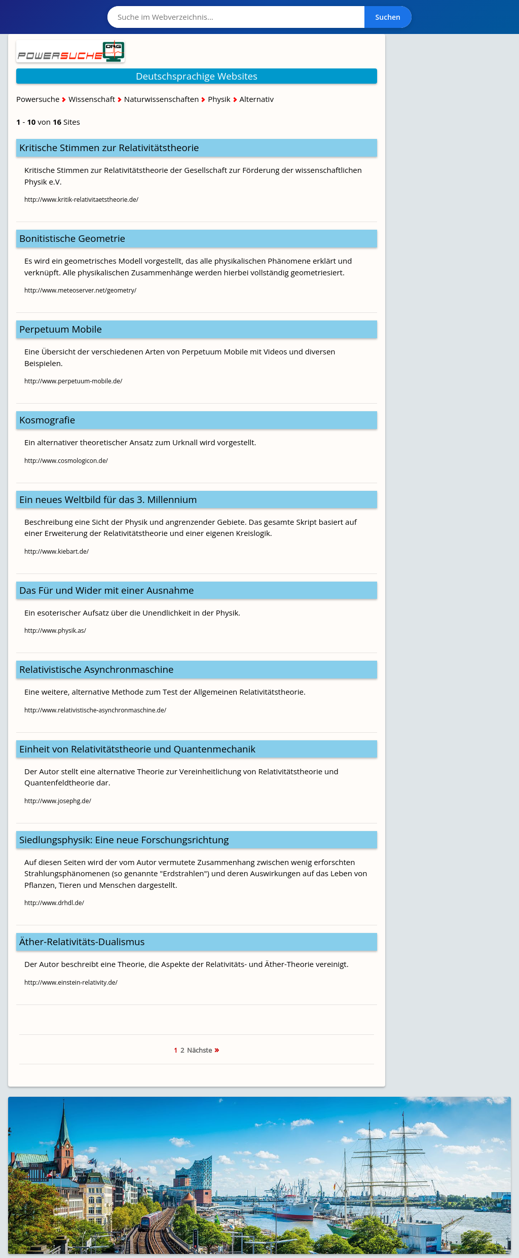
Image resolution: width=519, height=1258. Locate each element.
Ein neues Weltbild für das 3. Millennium (108, 499)
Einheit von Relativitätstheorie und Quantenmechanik (137, 748)
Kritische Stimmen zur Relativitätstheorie (109, 147)
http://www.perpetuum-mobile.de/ (73, 381)
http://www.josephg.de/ (57, 801)
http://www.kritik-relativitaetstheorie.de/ (81, 199)
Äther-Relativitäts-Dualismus (82, 941)
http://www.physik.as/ (55, 630)
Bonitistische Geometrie (72, 238)
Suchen (388, 17)
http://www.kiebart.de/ (56, 551)
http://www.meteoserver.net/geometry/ (80, 290)
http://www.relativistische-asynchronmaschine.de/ (95, 710)
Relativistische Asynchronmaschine (96, 669)
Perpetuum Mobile (60, 328)
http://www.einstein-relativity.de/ (71, 982)
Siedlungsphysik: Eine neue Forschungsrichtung (124, 839)
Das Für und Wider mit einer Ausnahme (106, 590)
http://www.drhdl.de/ (54, 902)
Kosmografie (47, 419)
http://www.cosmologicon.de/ (66, 460)
